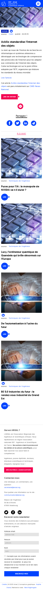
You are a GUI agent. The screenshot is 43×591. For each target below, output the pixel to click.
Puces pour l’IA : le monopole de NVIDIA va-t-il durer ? (20, 188)
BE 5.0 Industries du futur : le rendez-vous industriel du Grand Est (20, 395)
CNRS (11, 34)
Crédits (4, 584)
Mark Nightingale (30, 587)
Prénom (7, 540)
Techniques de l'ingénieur (19, 181)
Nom (6, 548)
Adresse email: (9, 531)
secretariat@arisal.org (12, 487)
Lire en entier (9, 97)
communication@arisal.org (14, 495)
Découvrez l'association (18, 470)
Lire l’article (6, 77)
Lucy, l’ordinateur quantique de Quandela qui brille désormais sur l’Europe (21, 255)
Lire (4, 197)
